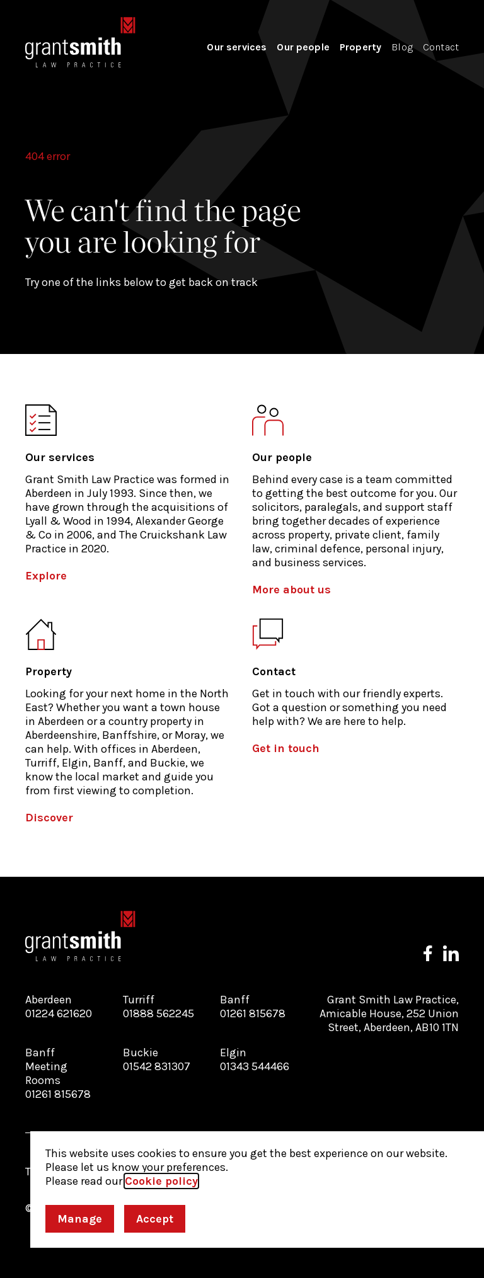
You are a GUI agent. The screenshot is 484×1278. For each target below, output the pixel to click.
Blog (402, 47)
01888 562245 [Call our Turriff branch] (158, 1013)
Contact (441, 47)
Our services (237, 47)
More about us (291, 589)
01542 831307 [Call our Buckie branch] (156, 1066)
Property (360, 47)
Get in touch (286, 748)
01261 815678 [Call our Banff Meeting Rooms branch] (58, 1094)
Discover (49, 817)
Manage (79, 1219)
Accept (154, 1219)
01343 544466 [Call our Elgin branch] (254, 1066)
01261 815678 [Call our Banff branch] (252, 1013)
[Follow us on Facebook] (428, 953)
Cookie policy (161, 1181)
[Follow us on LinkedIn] (451, 953)
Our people (303, 47)
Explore (46, 576)
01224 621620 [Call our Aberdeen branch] (58, 1013)
